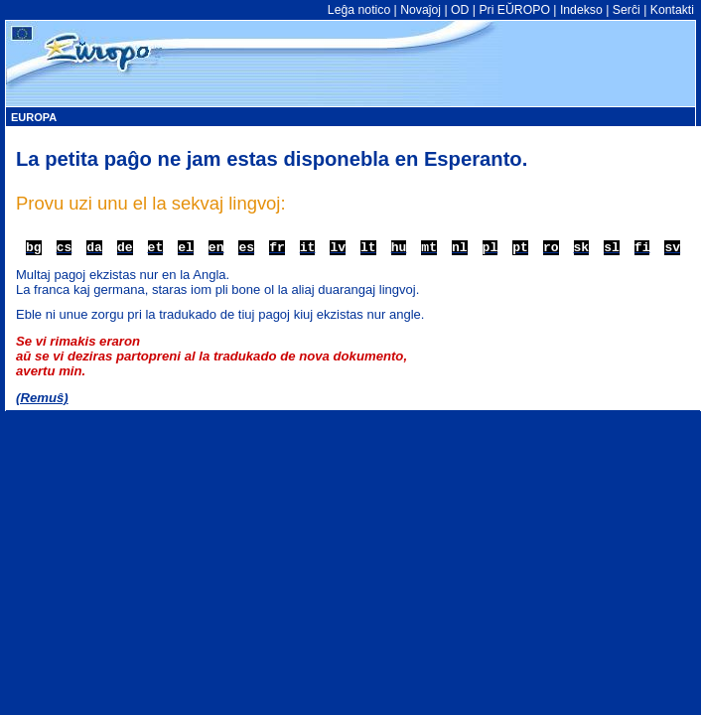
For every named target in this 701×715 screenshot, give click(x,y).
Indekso (581, 10)
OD (460, 10)
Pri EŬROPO (514, 10)
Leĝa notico (359, 10)
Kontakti (672, 10)
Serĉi (626, 10)
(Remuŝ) (42, 397)
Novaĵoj (420, 10)
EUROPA (34, 117)
